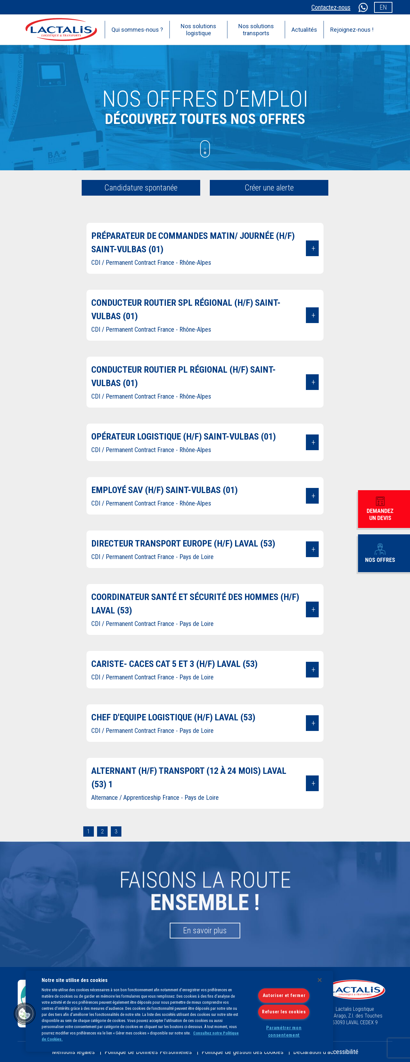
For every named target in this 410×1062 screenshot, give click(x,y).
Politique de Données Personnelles (148, 1052)
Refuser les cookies (284, 1012)
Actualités (304, 29)
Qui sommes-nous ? (137, 29)
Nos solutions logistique (198, 29)
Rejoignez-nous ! (351, 29)
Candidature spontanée (140, 187)
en (383, 7)
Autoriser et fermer (284, 995)
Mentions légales (73, 1052)
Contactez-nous (330, 7)
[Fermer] (320, 980)
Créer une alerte (269, 187)
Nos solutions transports (256, 29)
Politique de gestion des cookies (242, 1052)
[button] (24, 1013)
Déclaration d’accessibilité (325, 1052)
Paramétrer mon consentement (283, 1031)
